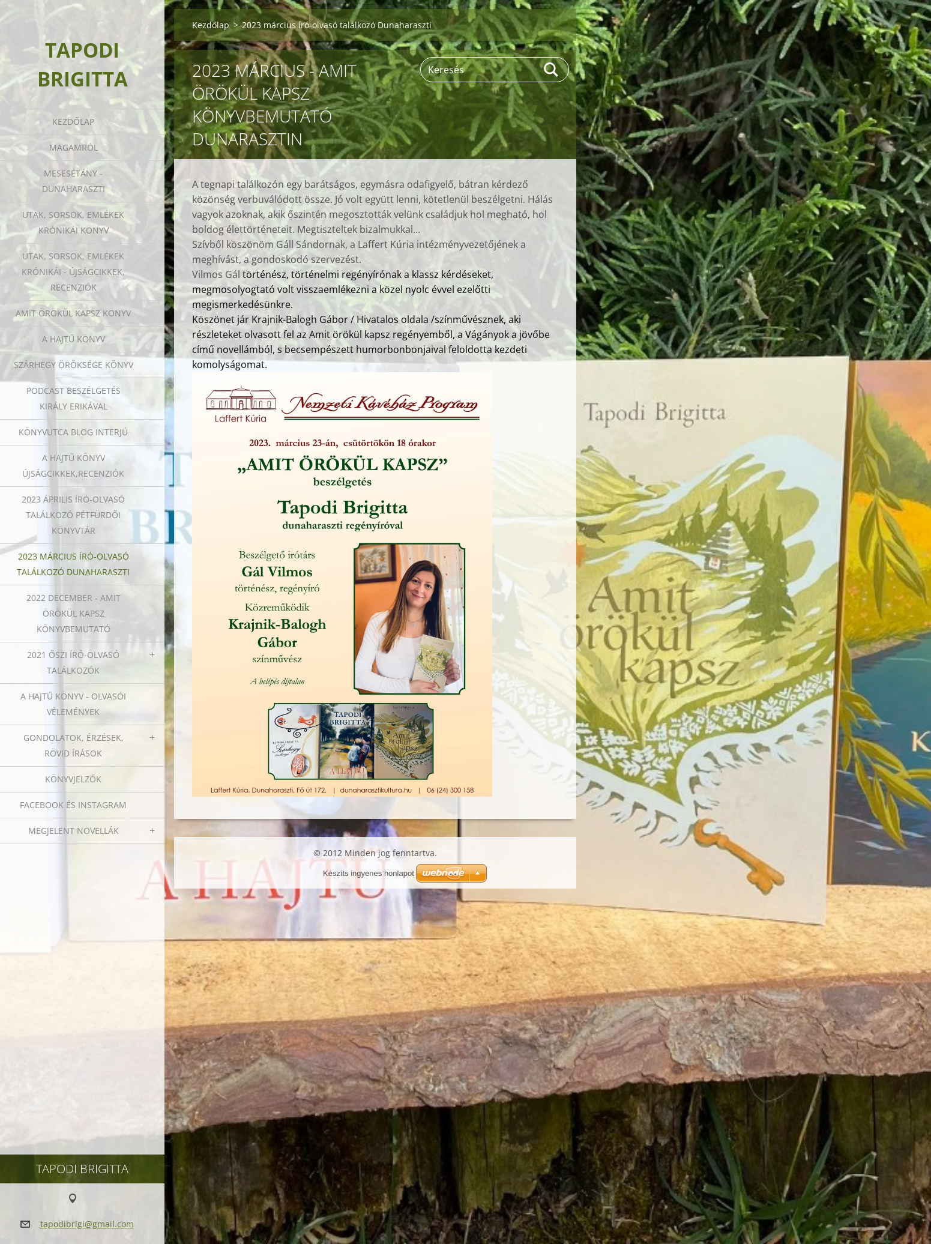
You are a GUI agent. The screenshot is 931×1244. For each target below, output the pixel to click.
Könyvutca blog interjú (73, 432)
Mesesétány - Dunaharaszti (73, 181)
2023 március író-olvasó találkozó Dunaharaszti (73, 564)
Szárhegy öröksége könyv (73, 364)
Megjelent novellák (73, 830)
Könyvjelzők (73, 779)
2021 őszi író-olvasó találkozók (73, 662)
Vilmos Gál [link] (216, 274)
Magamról (73, 147)
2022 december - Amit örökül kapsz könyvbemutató (73, 613)
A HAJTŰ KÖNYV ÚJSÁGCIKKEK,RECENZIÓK (73, 465)
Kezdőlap (73, 121)
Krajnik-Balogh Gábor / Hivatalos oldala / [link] (343, 319)
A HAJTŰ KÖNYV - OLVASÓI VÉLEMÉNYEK (73, 703)
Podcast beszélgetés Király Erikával (73, 398)
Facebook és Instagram (73, 805)
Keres (551, 70)
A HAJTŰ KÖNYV (73, 339)
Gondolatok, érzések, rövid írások (73, 745)
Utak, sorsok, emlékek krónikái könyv (73, 222)
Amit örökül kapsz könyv (73, 313)
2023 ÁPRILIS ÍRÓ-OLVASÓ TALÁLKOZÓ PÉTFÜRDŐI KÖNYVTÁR (73, 515)
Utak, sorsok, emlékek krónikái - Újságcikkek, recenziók (73, 271)
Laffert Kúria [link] (386, 244)
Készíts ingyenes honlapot (368, 873)
